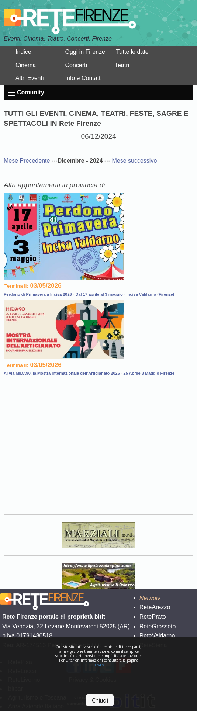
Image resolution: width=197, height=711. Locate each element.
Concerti (76, 65)
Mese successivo (134, 160)
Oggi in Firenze (85, 52)
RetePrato (152, 617)
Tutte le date (132, 52)
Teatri (122, 65)
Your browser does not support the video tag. (98, 449)
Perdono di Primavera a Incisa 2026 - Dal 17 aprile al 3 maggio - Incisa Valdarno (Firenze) (89, 294)
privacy (98, 664)
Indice (23, 52)
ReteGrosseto (157, 626)
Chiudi (100, 700)
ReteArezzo (154, 607)
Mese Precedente (28, 160)
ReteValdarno (157, 635)
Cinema (25, 65)
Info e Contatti (83, 78)
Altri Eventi (29, 78)
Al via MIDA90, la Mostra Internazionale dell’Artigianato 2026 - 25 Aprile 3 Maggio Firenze (89, 373)
